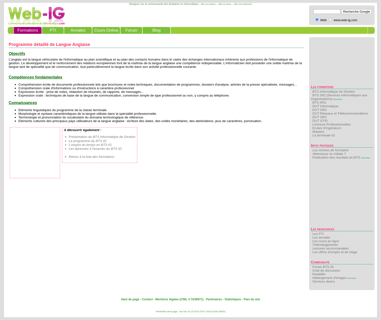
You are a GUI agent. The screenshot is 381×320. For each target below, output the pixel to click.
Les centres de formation (330, 150)
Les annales (321, 237)
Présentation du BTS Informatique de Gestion (102, 137)
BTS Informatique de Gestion (333, 91)
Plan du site (252, 299)
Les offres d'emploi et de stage (334, 252)
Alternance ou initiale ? (329, 154)
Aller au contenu (208, 4)
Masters (318, 131)
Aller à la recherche (243, 4)
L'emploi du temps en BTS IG (90, 145)
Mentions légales (167, 299)
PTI (53, 30)
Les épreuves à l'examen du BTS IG (95, 149)
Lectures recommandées (330, 248)
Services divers (323, 281)
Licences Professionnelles (331, 124)
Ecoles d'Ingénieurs (326, 128)
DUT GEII (319, 110)
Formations (27, 30)
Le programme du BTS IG (88, 141)
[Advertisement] (342, 194)
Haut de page (130, 299)
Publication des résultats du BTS (336, 157)
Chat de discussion (326, 270)
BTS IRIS (319, 102)
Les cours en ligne (325, 241)
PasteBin (319, 274)
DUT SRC (319, 117)
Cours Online (106, 30)
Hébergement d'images (329, 278)
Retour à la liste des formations (91, 157)
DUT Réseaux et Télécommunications (340, 113)
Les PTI (318, 234)
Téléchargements (325, 245)
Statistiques (233, 299)
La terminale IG (323, 135)
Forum (131, 30)
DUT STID (320, 121)
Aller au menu (224, 4)
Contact (147, 299)
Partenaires (214, 299)
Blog (156, 30)
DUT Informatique (325, 106)
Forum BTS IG (323, 267)
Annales (77, 30)
